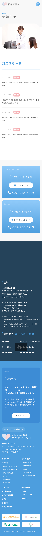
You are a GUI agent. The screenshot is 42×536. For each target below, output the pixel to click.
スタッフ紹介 (6, 487)
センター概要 (25, 459)
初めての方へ (6, 459)
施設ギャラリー (26, 462)
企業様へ (24, 498)
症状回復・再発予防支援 (10, 470)
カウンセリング (7, 476)
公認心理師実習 (26, 472)
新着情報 (5, 503)
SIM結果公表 (6, 483)
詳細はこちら (21, 415)
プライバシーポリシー (28, 495)
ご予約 (23, 491)
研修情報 (24, 469)
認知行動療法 (7, 479)
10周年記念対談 (26, 466)
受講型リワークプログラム (10, 466)
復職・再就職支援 (8, 473)
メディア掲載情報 (8, 495)
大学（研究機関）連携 (28, 475)
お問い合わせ (25, 487)
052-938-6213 (24, 334)
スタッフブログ (7, 507)
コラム (4, 499)
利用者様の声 (6, 491)
